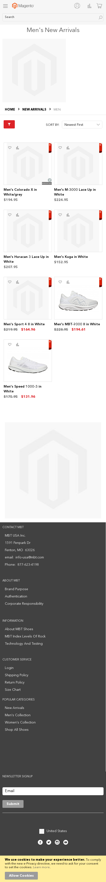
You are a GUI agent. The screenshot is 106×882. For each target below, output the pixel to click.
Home (10, 109)
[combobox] (53, 17)
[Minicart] (99, 5)
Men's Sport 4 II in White (24, 324)
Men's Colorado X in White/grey (20, 192)
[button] (9, 148)
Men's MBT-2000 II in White (77, 324)
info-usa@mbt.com (30, 557)
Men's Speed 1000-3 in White (22, 389)
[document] (53, 869)
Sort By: (52, 125)
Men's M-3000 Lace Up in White (75, 192)
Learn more (41, 867)
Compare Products (89, 6)
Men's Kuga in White (71, 257)
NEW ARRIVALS (34, 109)
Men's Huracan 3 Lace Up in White (26, 259)
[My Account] (78, 5)
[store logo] (23, 6)
